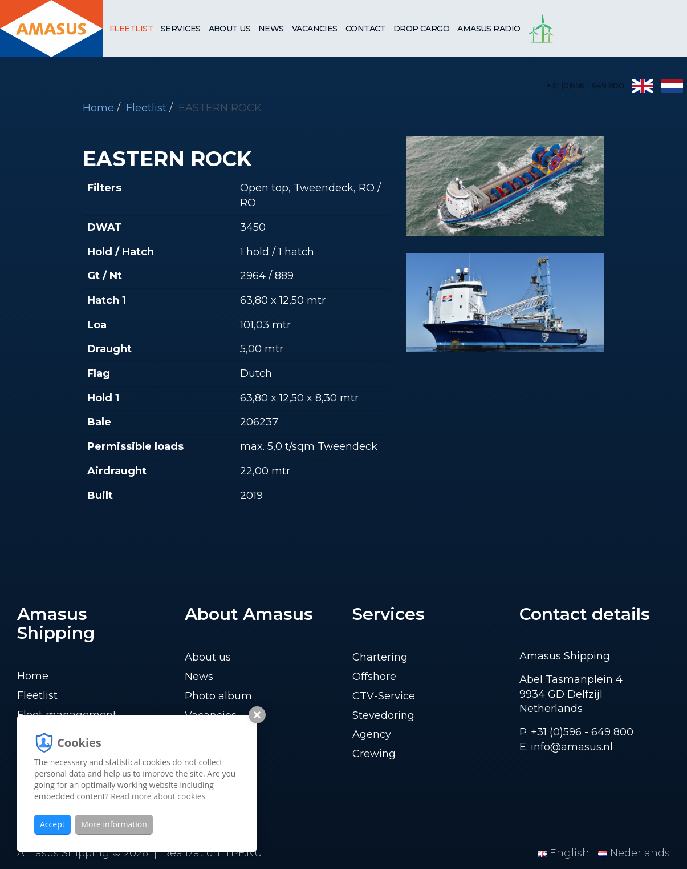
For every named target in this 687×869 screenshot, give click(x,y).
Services (181, 28)
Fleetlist (131, 28)
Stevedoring (383, 715)
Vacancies (315, 28)
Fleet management (67, 715)
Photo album (218, 696)
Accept (52, 824)
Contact (365, 28)
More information (114, 824)
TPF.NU (243, 853)
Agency (371, 734)
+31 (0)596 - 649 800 (585, 86)
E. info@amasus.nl (566, 747)
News (271, 28)
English (565, 853)
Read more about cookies (158, 796)
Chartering (380, 657)
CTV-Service (383, 696)
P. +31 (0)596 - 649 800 (576, 732)
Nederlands (634, 853)
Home (32, 676)
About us (230, 28)
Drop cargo (421, 28)
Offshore (374, 676)
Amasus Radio (488, 28)
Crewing (374, 753)
